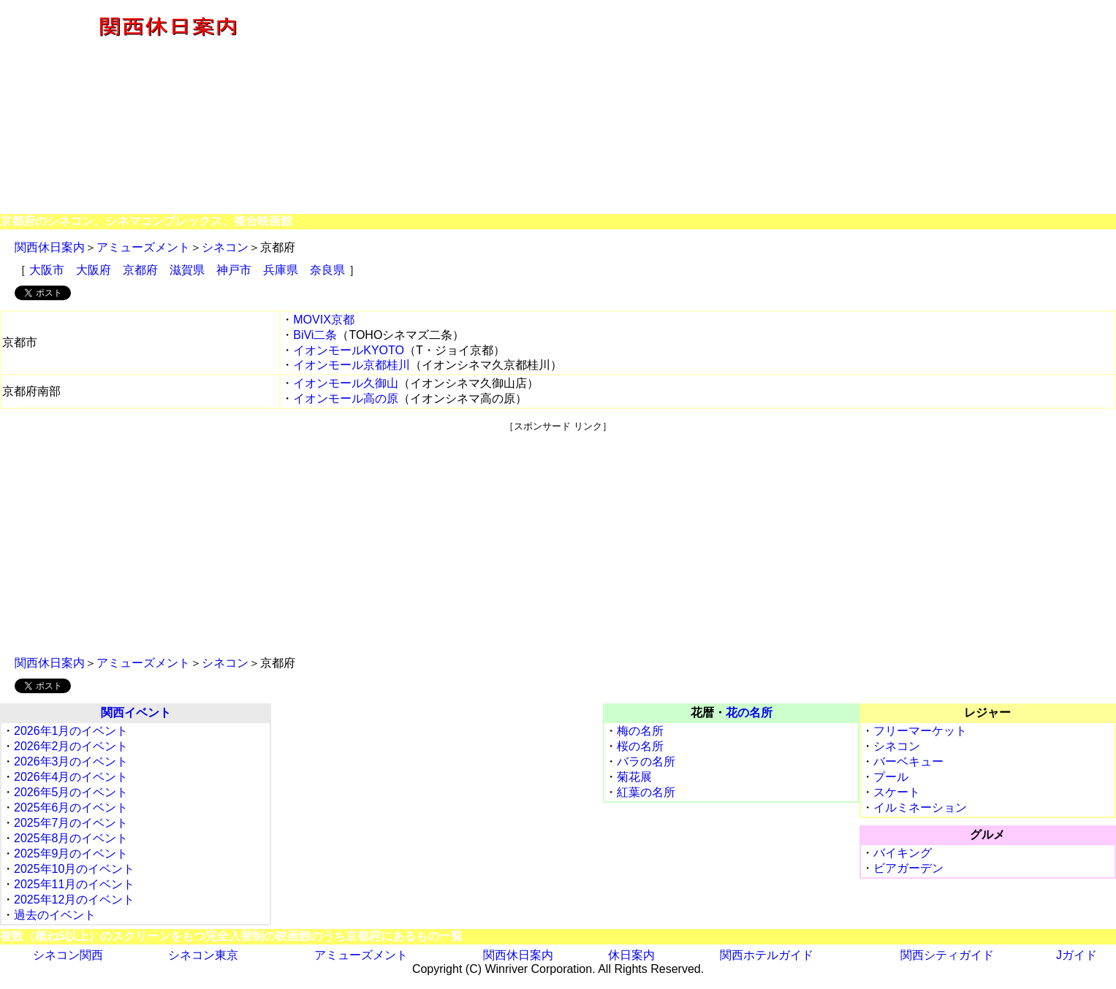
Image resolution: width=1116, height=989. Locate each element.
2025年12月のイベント (74, 899)
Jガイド (1076, 955)
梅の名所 (640, 731)
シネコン (225, 247)
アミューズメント (143, 247)
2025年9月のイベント (71, 853)
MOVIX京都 (323, 319)
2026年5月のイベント (71, 792)
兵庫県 (280, 270)
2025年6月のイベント (71, 807)
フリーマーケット (920, 731)
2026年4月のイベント (71, 777)
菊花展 (634, 777)
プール (890, 777)
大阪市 (46, 270)
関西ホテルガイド (766, 955)
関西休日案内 (50, 247)
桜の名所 (640, 746)
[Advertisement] (725, 108)
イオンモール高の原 (345, 398)
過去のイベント (55, 915)
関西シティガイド (947, 955)
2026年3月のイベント (71, 761)
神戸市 (233, 270)
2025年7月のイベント (71, 823)
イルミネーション (920, 807)
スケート (896, 792)
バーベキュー (908, 761)
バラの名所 (646, 761)
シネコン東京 (203, 955)
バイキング (902, 853)
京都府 (140, 270)
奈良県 (327, 270)
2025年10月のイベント (74, 869)
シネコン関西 (68, 955)
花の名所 (749, 712)
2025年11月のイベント (74, 884)
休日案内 (631, 955)
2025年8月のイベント (71, 838)
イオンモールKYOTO (348, 350)
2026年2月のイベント (71, 746)
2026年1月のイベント (71, 731)
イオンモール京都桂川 (351, 365)
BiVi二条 (315, 335)
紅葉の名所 (646, 792)
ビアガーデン (908, 868)
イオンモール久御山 (345, 383)
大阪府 (93, 270)
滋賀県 (187, 270)
